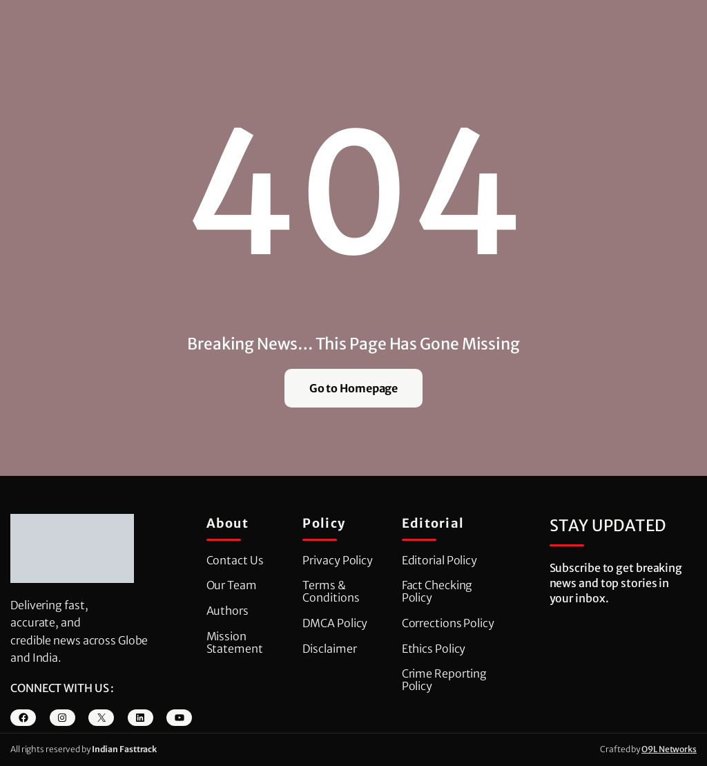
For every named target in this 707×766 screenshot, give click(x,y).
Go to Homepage (353, 388)
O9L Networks (669, 749)
